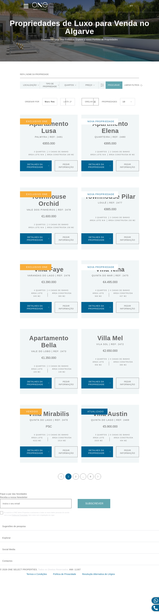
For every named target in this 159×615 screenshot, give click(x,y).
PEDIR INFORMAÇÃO (66, 166)
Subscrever (94, 503)
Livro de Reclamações (125, 574)
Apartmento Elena (110, 127)
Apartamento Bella (48, 342)
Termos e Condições (36, 574)
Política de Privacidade (20, 515)
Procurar (114, 85)
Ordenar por (32, 102)
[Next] (98, 477)
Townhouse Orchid (48, 200)
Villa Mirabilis (48, 414)
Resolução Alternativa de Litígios (98, 574)
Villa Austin (110, 414)
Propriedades (109, 102)
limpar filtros (131, 85)
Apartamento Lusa (48, 127)
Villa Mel (110, 338)
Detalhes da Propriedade (38, 166)
